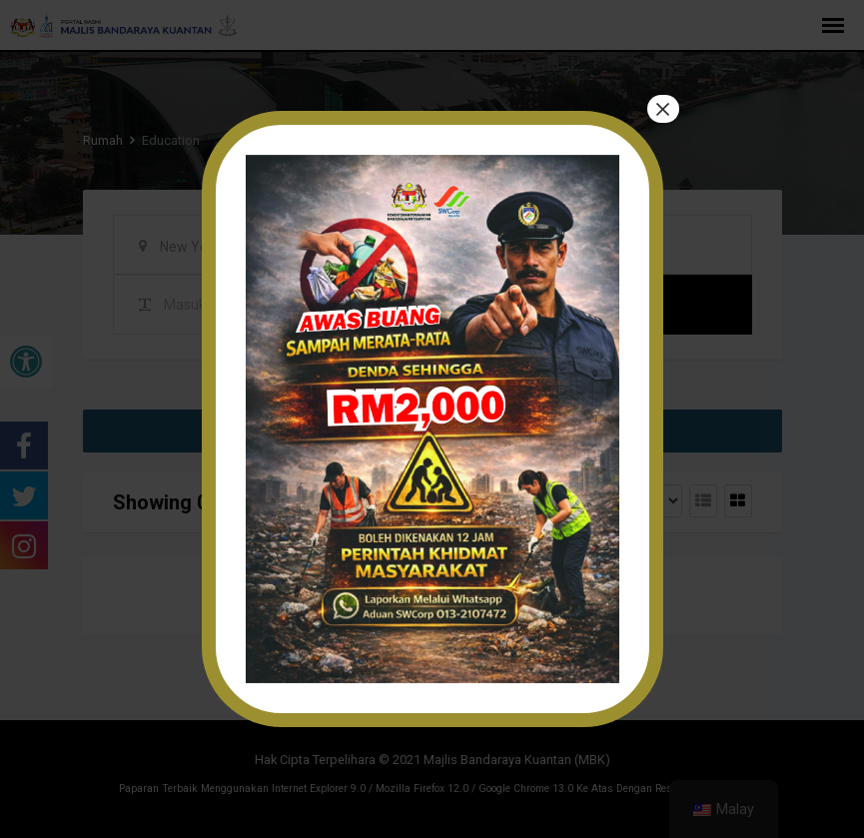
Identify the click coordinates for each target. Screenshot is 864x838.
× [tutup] (662, 110)
